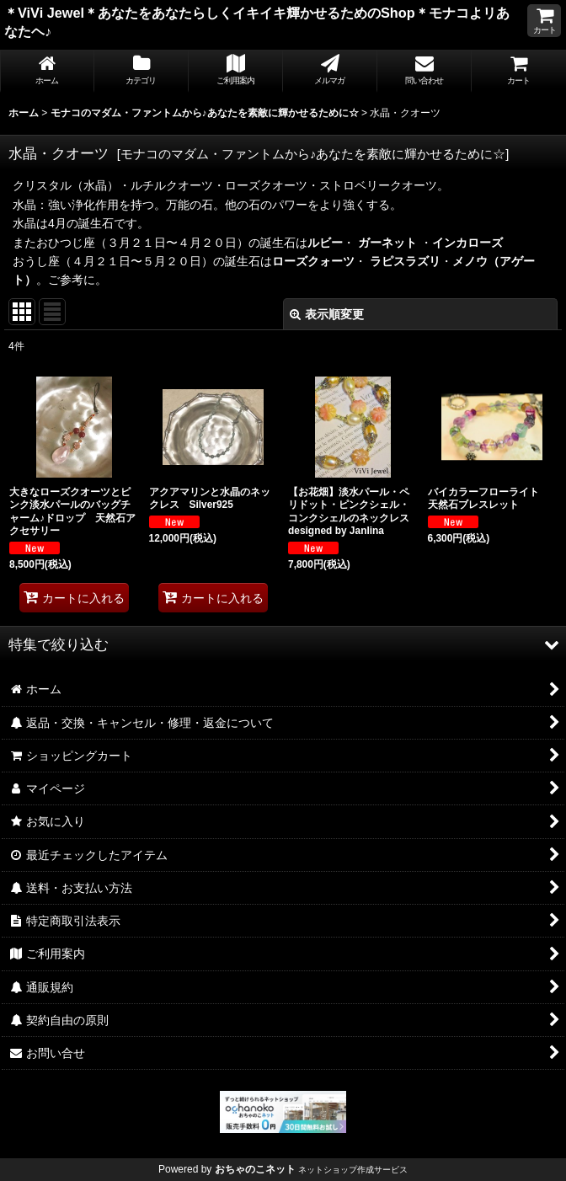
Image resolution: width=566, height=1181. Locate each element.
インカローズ (467, 242)
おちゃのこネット (255, 1169)
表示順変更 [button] (327, 314)
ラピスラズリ (405, 261)
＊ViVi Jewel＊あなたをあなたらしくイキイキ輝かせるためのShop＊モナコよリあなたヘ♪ (257, 22)
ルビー (325, 242)
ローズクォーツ (313, 261)
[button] (283, 644)
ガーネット (389, 242)
